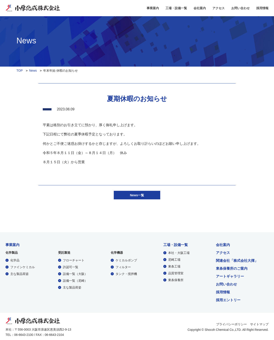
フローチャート (73, 259)
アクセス (218, 8)
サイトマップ (259, 323)
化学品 (15, 259)
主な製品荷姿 (19, 273)
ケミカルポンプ (126, 259)
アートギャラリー (230, 276)
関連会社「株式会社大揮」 (237, 260)
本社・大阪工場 (179, 252)
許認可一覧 (70, 266)
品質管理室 (175, 272)
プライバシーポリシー (231, 323)
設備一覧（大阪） (75, 273)
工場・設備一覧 (176, 8)
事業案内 (153, 8)
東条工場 (174, 265)
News (33, 70)
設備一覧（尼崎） (75, 280)
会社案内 (200, 8)
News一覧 (137, 195)
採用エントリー (228, 299)
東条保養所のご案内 (231, 268)
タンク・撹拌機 (126, 273)
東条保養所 (175, 279)
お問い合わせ (240, 8)
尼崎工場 (174, 258)
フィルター (123, 266)
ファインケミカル (22, 266)
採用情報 (262, 8)
